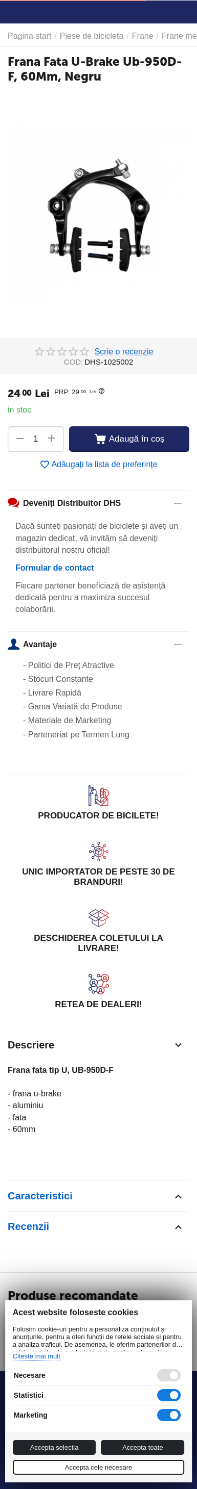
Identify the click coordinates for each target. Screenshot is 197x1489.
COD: (73, 361)
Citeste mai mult (36, 1356)
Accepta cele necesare (99, 1467)
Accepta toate (142, 1447)
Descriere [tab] (96, 1045)
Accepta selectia (54, 1447)
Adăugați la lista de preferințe (98, 464)
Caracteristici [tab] (96, 1196)
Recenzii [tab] (96, 1227)
